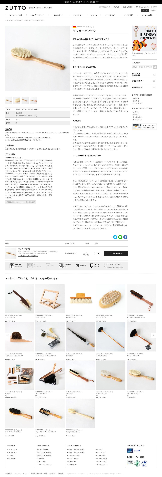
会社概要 (52, 473)
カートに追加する (116, 253)
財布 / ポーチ (58, 15)
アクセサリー (78, 15)
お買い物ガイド (144, 81)
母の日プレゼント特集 (44, 452)
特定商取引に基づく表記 (39, 473)
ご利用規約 (8, 473)
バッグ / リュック (37, 15)
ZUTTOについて (104, 7)
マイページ (10, 455)
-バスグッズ (27, 20)
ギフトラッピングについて (113, 264)
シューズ (94, 15)
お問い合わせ (144, 87)
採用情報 (60, 473)
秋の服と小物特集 (42, 449)
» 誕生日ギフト (137, 119)
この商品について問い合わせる (114, 267)
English (153, 10)
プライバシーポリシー (22, 473)
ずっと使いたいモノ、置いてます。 (41, 8)
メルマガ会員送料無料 (144, 74)
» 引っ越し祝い (137, 117)
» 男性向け (135, 101)
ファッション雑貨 (16, 15)
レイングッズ (109, 15)
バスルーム (18, 20)
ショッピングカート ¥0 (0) (148, 7)
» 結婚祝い (135, 112)
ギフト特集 (40, 458)
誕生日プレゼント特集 (44, 455)
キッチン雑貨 (128, 15)
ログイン (117, 7)
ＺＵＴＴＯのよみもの (44, 464)
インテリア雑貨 (147, 15)
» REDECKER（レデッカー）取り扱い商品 (20, 202)
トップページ (9, 20)
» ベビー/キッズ (137, 103)
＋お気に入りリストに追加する (28, 256)
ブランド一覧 (41, 461)
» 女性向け (135, 99)
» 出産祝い (135, 114)
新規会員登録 (127, 7)
